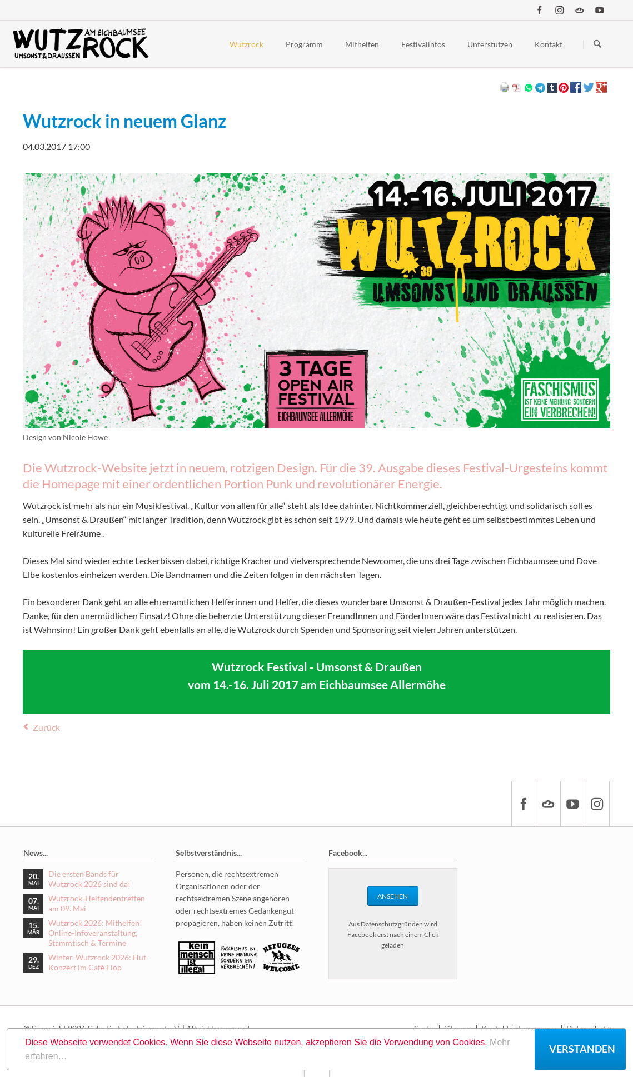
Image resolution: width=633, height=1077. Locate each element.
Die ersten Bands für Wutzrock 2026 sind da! (89, 879)
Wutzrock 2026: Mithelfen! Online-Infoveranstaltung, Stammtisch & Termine (95, 933)
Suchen (597, 44)
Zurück (46, 727)
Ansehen (392, 896)
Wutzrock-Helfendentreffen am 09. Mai (96, 903)
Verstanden (582, 1049)
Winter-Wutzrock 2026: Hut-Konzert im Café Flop (98, 962)
